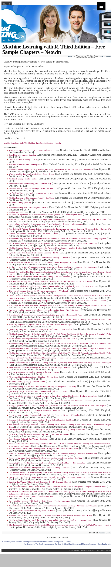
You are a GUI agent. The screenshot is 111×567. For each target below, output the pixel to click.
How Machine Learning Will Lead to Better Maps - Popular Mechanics (39, 501)
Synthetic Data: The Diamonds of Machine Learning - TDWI (33, 253)
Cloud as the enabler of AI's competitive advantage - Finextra (34, 410)
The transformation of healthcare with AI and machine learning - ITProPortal (39, 258)
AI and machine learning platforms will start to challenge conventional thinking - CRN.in (43, 339)
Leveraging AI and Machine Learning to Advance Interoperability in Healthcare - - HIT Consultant (47, 463)
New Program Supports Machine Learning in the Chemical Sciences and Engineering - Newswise (47, 429)
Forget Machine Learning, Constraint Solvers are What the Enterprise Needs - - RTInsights (44, 415)
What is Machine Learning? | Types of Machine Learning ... (32, 496)
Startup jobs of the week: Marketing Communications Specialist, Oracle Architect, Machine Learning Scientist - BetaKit (57, 305)
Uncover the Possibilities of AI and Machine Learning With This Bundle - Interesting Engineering (47, 477)
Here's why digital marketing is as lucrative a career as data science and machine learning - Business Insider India (53, 396)
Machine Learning (16, 212)
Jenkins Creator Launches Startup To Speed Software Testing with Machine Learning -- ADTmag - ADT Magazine (53, 506)
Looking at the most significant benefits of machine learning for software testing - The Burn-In (46, 458)
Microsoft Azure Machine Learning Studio (25, 164)
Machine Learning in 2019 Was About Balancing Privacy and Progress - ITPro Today (43, 386)
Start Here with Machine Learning (22, 155)
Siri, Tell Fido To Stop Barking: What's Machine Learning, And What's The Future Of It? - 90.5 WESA (50, 281)
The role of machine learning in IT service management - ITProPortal (38, 291)
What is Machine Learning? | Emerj (23, 160)
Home (6, 4)
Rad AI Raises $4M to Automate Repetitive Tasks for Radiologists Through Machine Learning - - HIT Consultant (53, 243)
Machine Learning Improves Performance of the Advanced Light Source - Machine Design (45, 248)
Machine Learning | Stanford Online (23, 179)
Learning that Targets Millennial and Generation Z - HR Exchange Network (40, 482)
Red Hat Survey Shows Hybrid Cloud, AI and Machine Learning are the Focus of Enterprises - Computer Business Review (57, 487)
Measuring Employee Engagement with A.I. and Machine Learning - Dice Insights (40, 324)
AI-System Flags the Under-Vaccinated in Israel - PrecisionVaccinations (39, 434)
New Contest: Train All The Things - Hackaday (28, 439)
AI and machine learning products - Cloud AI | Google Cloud (33, 377)
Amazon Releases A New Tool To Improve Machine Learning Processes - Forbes (40, 358)
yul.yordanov (107, 550)
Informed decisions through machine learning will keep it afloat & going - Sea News (41, 420)
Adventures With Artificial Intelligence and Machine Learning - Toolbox (39, 468)
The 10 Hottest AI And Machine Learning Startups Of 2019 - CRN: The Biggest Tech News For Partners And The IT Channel (57, 301)
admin (70, 56)
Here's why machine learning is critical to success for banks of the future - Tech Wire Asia (43, 310)
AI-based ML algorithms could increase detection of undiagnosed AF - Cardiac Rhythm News (45, 215)
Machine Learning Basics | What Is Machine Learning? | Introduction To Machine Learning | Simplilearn (51, 169)
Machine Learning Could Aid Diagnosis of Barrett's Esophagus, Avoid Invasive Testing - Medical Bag (50, 515)
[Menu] (101, 6)
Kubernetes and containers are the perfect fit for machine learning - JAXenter (39, 367)
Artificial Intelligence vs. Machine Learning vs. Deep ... (31, 193)
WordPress (91, 550)
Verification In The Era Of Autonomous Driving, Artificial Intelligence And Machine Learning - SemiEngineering (53, 267)
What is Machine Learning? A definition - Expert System (31, 174)
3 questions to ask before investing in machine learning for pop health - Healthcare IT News (45, 315)
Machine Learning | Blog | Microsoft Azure (27, 382)
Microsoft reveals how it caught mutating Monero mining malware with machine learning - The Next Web (51, 286)
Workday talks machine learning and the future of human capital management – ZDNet (37, 542)
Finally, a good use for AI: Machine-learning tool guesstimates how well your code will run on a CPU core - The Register (57, 406)
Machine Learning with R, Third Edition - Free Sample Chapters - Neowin (32, 143)
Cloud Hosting (75, 550)
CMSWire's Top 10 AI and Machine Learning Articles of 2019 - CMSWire (39, 391)
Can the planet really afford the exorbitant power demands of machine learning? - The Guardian (46, 224)
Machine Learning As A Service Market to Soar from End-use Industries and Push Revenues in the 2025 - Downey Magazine (57, 238)
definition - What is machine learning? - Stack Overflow (31, 188)
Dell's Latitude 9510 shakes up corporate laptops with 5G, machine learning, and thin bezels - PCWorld (50, 401)
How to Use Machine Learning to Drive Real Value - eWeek (33, 234)
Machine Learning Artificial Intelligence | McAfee (28, 207)
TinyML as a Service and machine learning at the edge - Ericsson (34, 372)
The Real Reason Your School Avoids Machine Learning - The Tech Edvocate (39, 277)
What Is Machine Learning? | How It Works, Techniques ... (31, 150)
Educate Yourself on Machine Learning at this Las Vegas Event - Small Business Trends (43, 449)
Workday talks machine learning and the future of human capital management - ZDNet (43, 262)
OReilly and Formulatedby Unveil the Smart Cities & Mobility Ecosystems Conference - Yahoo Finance (50, 520)
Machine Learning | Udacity (20, 203)
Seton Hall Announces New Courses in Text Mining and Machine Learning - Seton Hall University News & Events (53, 453)
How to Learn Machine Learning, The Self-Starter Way (30, 184)
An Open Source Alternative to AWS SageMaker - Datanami (32, 511)
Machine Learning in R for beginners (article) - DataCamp (31, 198)
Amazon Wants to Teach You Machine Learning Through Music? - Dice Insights (40, 329)
